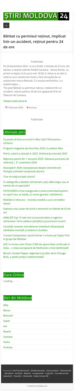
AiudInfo (18, 373)
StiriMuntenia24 (38, 370)
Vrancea (7, 347)
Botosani (8, 315)
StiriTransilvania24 (21, 370)
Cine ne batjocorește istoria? (19, 176)
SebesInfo (7, 376)
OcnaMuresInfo (62, 373)
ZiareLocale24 (52, 370)
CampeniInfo (38, 373)
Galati (6, 321)
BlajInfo (27, 373)
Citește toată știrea (14, 101)
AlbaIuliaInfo (65, 370)
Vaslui (6, 342)
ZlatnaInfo (27, 376)
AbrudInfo (8, 373)
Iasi (5, 326)
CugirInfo (49, 373)
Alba (5, 305)
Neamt (7, 331)
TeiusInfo (17, 376)
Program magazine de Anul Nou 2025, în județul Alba (33, 148)
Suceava (33, 107)
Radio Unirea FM (41, 376)
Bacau (6, 310)
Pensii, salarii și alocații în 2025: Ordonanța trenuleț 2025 (35, 153)
